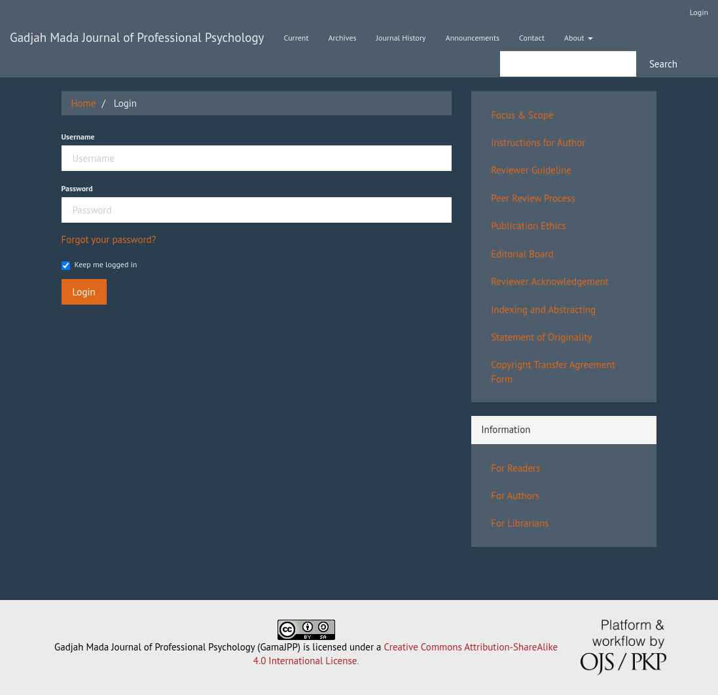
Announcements (472, 38)
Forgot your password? (109, 239)
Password (77, 188)
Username (78, 136)
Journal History (401, 38)
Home (83, 103)
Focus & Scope (522, 115)
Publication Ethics (528, 225)
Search (663, 64)
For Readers (515, 468)
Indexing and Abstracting (543, 309)
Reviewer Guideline (531, 170)
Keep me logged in (99, 264)
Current (295, 38)
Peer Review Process (533, 198)
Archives (343, 38)
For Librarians (519, 523)
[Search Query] (568, 64)
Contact (532, 38)
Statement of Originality (541, 337)
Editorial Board (522, 254)
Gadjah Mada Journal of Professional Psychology (137, 37)
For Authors (515, 495)
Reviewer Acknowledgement (550, 281)
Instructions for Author (538, 142)
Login (699, 12)
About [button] (578, 38)
